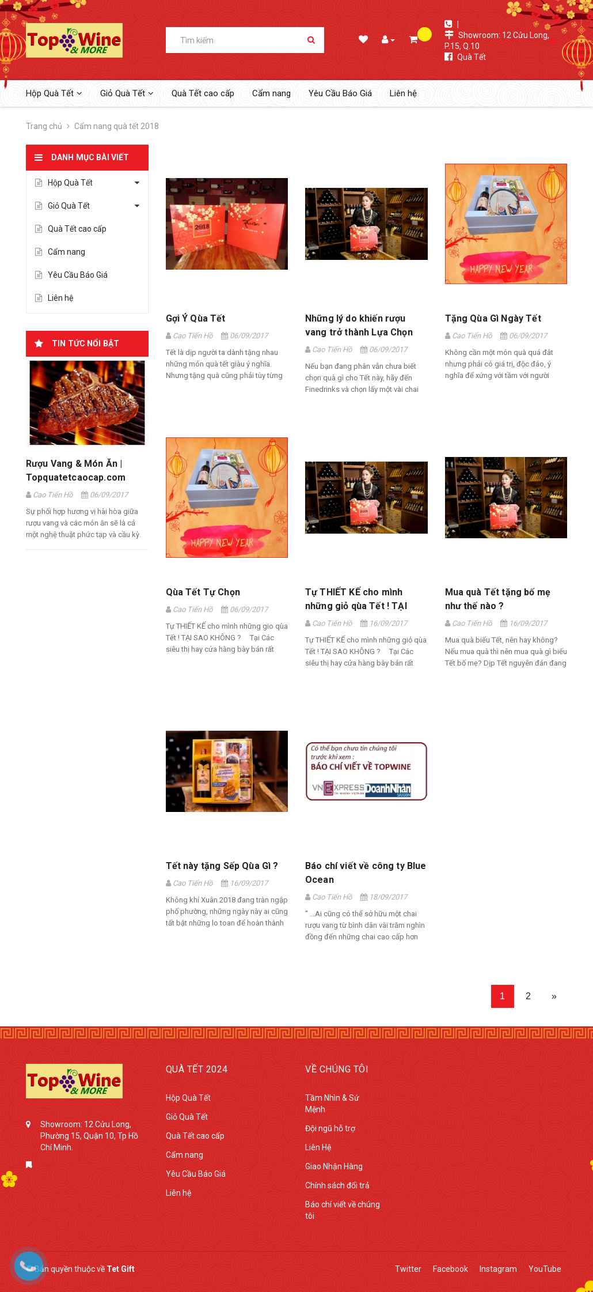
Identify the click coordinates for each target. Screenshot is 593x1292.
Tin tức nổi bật (85, 343)
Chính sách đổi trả (337, 1185)
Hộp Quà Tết (64, 182)
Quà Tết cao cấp (203, 93)
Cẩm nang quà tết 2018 (116, 126)
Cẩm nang (271, 93)
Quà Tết (471, 57)
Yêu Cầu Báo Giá (340, 93)
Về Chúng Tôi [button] (336, 1069)
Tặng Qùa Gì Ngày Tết (493, 318)
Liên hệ (403, 93)
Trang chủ (44, 126)
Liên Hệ (318, 1147)
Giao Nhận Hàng (334, 1166)
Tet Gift (121, 1269)
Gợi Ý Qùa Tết (196, 318)
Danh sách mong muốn (362, 40)
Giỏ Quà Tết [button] (127, 93)
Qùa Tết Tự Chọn (203, 592)
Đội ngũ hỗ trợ (330, 1128)
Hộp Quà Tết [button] (54, 93)
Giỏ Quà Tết (62, 205)
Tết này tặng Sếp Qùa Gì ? (222, 865)
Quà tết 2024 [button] (197, 1069)
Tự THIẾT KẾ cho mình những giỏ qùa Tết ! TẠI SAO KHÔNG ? (356, 606)
